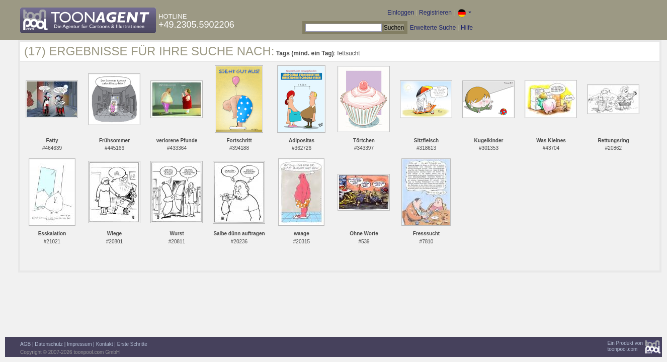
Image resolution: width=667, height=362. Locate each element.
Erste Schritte (132, 344)
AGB (25, 344)
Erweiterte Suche (433, 27)
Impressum (79, 344)
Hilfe (467, 27)
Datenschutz (49, 344)
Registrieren (435, 12)
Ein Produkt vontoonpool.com (625, 346)
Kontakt (104, 344)
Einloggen (400, 12)
